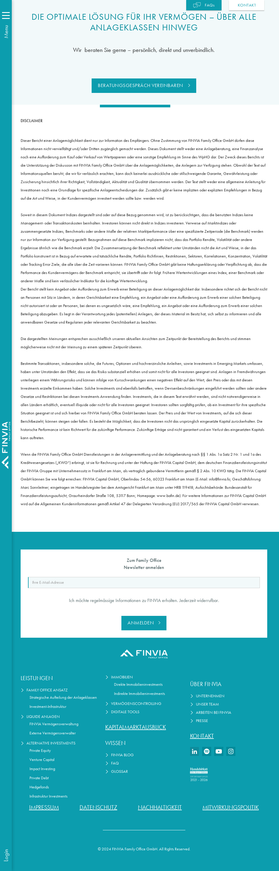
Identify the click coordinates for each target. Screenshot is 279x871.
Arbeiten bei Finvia (213, 712)
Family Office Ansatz (47, 690)
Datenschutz (98, 807)
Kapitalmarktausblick (135, 727)
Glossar (119, 771)
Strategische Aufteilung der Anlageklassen (63, 697)
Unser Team (207, 704)
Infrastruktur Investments (48, 796)
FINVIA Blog (122, 754)
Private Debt (39, 777)
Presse (202, 720)
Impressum (44, 807)
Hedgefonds (39, 787)
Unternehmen (210, 695)
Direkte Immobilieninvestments (138, 684)
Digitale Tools (125, 711)
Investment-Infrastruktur (47, 706)
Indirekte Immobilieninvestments (139, 693)
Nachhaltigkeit (160, 807)
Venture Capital (42, 759)
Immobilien (122, 677)
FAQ (115, 763)
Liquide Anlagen (43, 716)
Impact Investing (42, 768)
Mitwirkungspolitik (230, 807)
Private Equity (40, 750)
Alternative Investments (51, 743)
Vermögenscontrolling (136, 703)
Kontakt (202, 735)
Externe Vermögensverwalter (52, 733)
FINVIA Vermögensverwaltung (53, 723)
